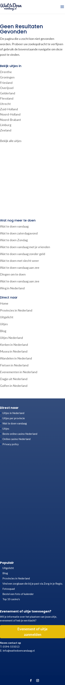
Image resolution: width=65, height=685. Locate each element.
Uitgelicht (6, 317)
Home (4, 303)
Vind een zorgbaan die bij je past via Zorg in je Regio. (32, 583)
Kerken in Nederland (14, 344)
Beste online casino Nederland (19, 433)
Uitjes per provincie (13, 418)
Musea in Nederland (13, 351)
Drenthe (6, 72)
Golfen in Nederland (13, 386)
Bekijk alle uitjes (10, 141)
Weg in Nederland (12, 288)
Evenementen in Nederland (18, 372)
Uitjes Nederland (11, 338)
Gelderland (7, 93)
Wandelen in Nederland (16, 358)
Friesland (6, 82)
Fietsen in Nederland (14, 365)
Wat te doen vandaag (14, 226)
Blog (3, 331)
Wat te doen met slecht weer (19, 261)
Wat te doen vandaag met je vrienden (25, 247)
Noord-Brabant (10, 120)
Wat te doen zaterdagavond (19, 233)
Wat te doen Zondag (14, 240)
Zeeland (5, 130)
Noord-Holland (10, 114)
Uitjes (4, 324)
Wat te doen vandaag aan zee (19, 267)
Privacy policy (10, 444)
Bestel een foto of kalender (18, 593)
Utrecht (5, 104)
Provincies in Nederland (16, 310)
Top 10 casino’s (11, 599)
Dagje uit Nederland (13, 379)
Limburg (5, 125)
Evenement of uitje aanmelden (32, 632)
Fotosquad (8, 588)
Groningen (7, 77)
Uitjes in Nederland (13, 413)
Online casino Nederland (16, 439)
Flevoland (6, 98)
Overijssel (7, 88)
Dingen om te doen (13, 274)
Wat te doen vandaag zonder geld (22, 254)
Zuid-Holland (9, 109)
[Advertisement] (32, 181)
